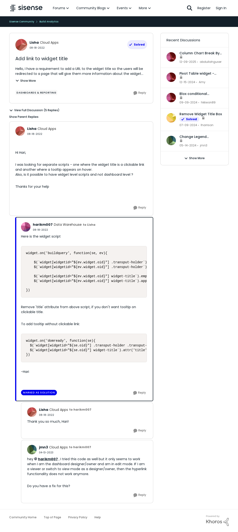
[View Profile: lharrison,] (171, 118)
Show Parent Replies (23, 117)
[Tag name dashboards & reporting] (36, 92)
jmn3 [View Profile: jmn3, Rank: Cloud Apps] (43, 447)
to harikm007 (80, 410)
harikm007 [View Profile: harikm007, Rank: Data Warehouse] (43, 224)
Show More (25, 81)
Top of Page (52, 517)
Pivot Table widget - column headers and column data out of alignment (197, 73)
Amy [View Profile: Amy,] (202, 82)
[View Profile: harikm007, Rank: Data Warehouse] (25, 227)
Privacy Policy (77, 517)
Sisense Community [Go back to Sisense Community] (21, 21)
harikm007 (48, 459)
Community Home (23, 517)
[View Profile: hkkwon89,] (171, 97)
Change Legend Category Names (194, 137)
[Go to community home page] (26, 8)
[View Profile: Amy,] (171, 77)
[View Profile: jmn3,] (171, 140)
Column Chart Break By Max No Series (199, 53)
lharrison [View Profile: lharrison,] (207, 125)
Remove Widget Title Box (200, 114)
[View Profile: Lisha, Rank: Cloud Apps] (21, 45)
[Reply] (139, 93)
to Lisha (89, 225)
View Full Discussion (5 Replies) (34, 110)
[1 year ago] (187, 82)
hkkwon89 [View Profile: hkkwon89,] (208, 102)
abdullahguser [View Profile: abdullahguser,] (210, 62)
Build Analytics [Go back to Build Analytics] (48, 21)
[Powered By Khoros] (217, 520)
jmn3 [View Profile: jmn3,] (203, 145)
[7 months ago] (187, 62)
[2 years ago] (188, 125)
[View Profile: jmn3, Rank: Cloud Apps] (32, 449)
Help (97, 517)
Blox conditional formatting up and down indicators (200, 94)
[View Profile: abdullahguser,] (171, 57)
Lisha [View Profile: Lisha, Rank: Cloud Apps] (34, 42)
